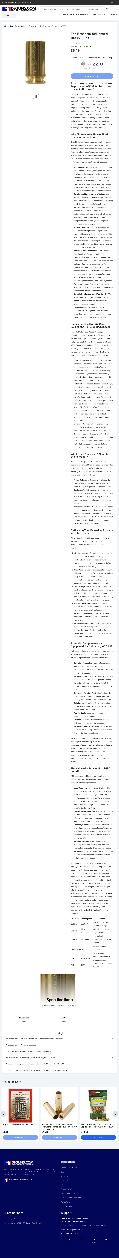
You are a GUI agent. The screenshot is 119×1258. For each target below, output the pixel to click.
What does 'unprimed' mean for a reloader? (59, 1045)
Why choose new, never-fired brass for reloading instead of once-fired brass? (59, 1039)
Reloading (32, 26)
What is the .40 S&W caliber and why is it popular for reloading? (59, 1051)
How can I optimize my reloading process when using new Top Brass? (59, 1058)
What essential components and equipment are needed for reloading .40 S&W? (59, 1064)
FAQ (112, 2)
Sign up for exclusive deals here (23, 1180)
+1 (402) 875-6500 (74, 1234)
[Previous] (3, 1114)
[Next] (115, 1114)
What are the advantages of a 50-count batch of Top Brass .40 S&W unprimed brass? (59, 1070)
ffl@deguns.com (26, 2)
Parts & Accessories (17, 26)
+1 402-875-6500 (10, 2)
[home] (5, 26)
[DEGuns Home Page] (19, 9)
